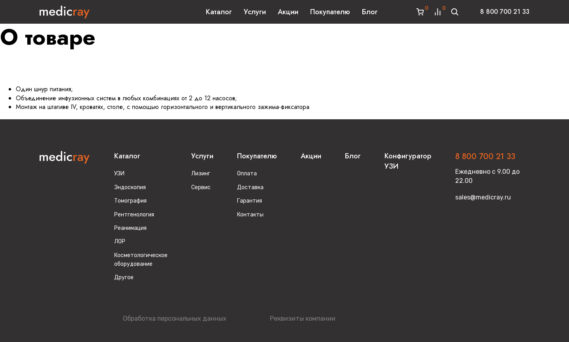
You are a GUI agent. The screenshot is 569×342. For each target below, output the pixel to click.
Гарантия (249, 200)
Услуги (255, 12)
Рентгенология (134, 214)
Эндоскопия (130, 187)
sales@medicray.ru (483, 197)
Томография (130, 200)
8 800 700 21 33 (504, 11)
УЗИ (119, 173)
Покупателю (330, 12)
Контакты (250, 214)
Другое (124, 277)
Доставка (250, 187)
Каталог (219, 12)
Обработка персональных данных (174, 318)
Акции (288, 12)
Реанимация (130, 228)
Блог (370, 12)
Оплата (247, 173)
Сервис (201, 187)
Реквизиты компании (302, 318)
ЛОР (119, 241)
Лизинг (200, 173)
